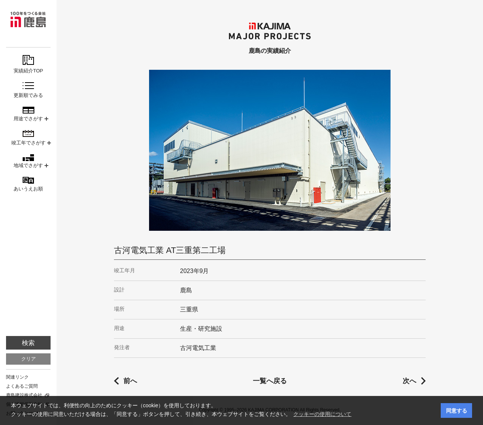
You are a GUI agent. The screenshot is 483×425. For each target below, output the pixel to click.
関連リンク (17, 377)
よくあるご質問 (22, 386)
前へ (130, 381)
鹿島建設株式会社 (24, 395)
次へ (409, 381)
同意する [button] (456, 411)
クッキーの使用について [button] (322, 414)
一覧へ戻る (270, 381)
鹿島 (28, 19)
